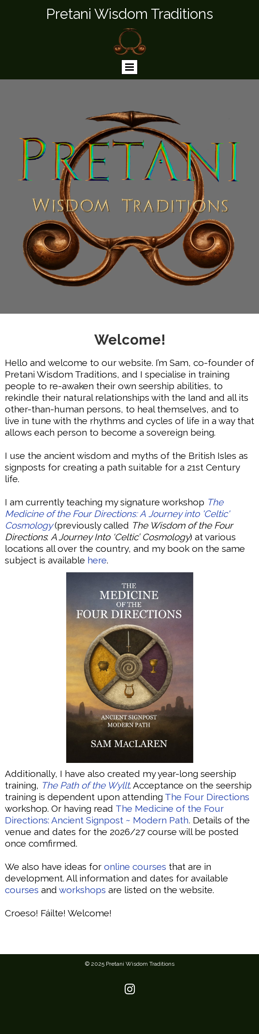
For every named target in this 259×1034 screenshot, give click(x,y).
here (97, 560)
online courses (135, 866)
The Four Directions (207, 796)
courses (22, 889)
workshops (82, 889)
